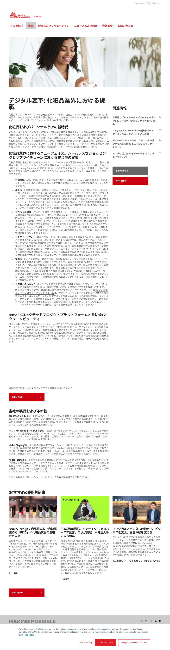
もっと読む (13, 573)
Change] (155, 3)
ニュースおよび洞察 (85, 26)
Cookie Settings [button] (86, 642)
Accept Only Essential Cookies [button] (134, 642)
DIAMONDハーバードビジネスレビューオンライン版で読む (136, 561)
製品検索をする (130, 170)
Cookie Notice (28, 635)
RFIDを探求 (16, 26)
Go (158, 10)
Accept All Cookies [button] (105, 642)
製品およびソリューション (53, 26)
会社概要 (107, 26)
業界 (30, 26)
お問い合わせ (125, 26)
